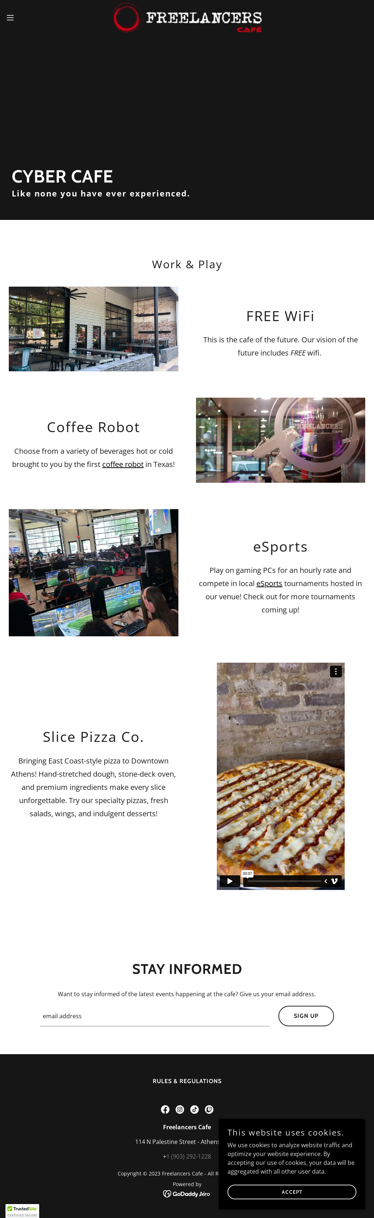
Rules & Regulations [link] (187, 1081)
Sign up (306, 1015)
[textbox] (155, 1016)
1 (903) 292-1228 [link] (188, 1156)
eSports (269, 583)
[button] (30, 17)
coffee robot (123, 464)
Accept (292, 1191)
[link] (187, 17)
